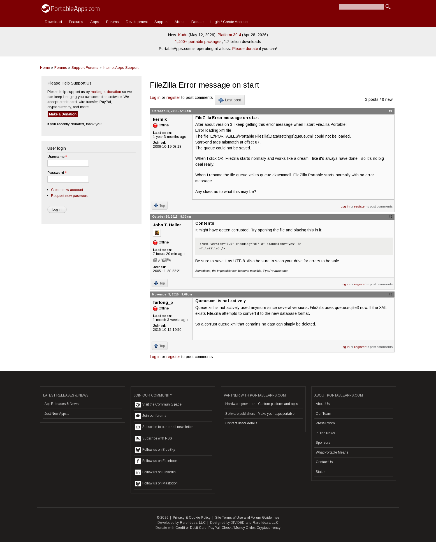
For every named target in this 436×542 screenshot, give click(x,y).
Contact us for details (241, 423)
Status (320, 472)
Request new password (70, 195)
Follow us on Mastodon (156, 483)
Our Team (323, 414)
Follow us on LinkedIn (155, 472)
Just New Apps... (57, 414)
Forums (112, 22)
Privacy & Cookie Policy (192, 518)
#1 (390, 111)
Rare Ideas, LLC (193, 523)
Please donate (245, 48)
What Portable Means (332, 452)
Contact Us (324, 462)
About (179, 22)
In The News (325, 433)
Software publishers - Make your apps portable (259, 414)
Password (56, 173)
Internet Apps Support (120, 67)
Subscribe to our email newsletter (164, 427)
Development (137, 22)
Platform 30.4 (229, 35)
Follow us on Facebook (156, 461)
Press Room (325, 423)
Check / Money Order (238, 528)
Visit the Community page (158, 404)
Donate (197, 22)
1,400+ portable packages (198, 41)
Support (161, 22)
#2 (390, 216)
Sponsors (323, 443)
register (173, 97)
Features (76, 22)
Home (45, 67)
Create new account (67, 190)
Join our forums (150, 416)
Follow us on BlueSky (155, 450)
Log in (155, 97)
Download (53, 22)
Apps (94, 22)
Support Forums (84, 67)
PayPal (214, 528)
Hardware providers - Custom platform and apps (261, 404)
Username (57, 157)
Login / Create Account (229, 22)
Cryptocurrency (268, 528)
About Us (323, 404)
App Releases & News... (63, 404)
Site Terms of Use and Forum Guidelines (247, 518)
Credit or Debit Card (191, 528)
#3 (390, 294)
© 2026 (162, 518)
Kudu (182, 35)
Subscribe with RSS (153, 438)
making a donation (106, 92)
